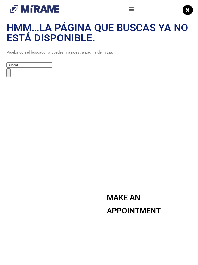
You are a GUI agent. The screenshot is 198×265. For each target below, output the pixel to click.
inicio (107, 52)
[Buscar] (8, 72)
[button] (131, 10)
